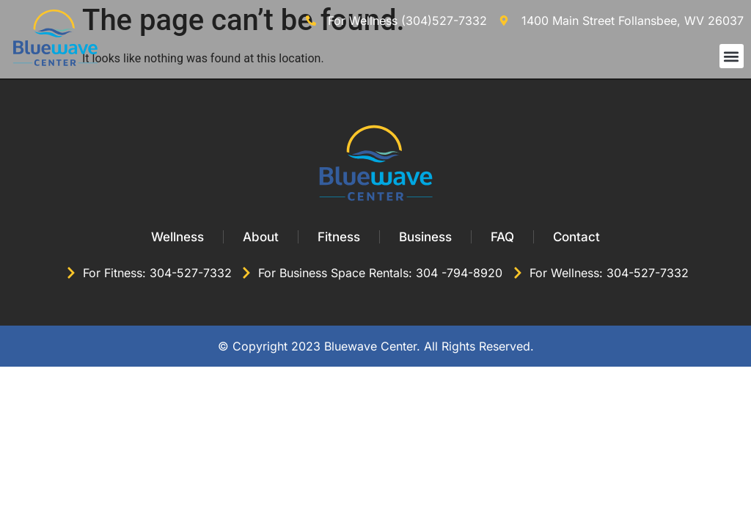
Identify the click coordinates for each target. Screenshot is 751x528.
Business (425, 237)
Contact (576, 237)
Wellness (177, 237)
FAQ (502, 237)
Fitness (339, 237)
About (261, 237)
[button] (731, 56)
